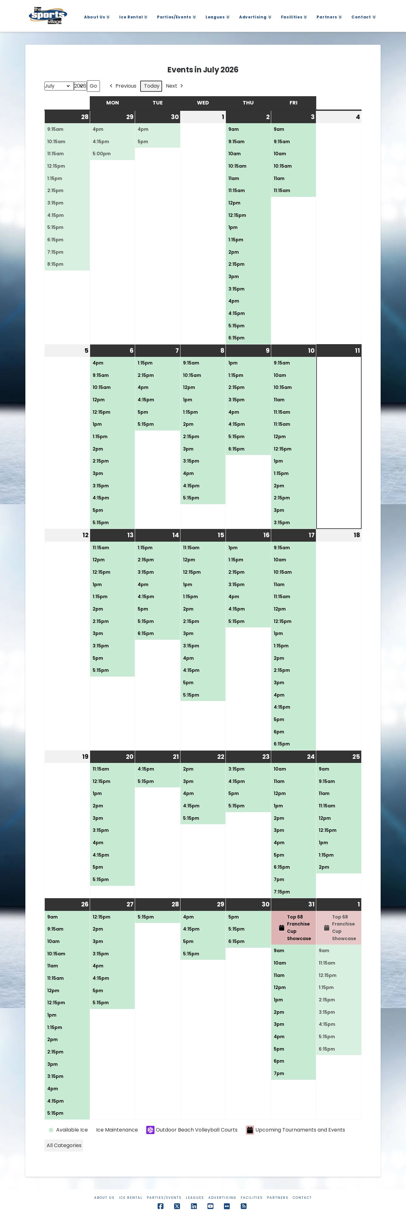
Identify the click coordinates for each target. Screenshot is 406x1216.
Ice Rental (131, 1198)
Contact (302, 1198)
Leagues (195, 1198)
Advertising (222, 1198)
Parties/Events (164, 1198)
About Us (104, 1198)
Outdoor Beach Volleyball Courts (192, 1130)
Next (175, 86)
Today (152, 86)
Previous (122, 86)
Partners (278, 1198)
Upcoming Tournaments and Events (295, 1130)
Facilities (252, 1198)
